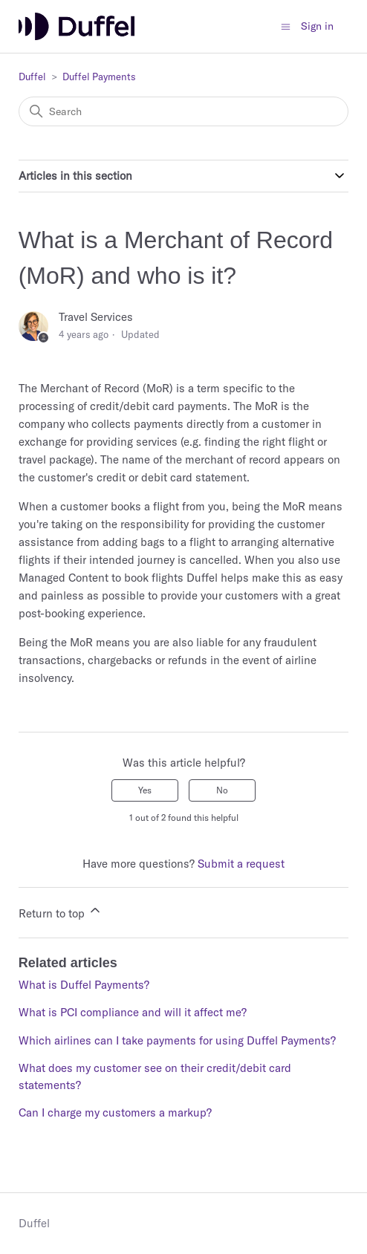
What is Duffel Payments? (84, 985)
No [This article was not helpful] (222, 790)
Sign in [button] (317, 26)
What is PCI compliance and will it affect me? (133, 1012)
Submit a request (241, 864)
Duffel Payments (99, 76)
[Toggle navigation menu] (285, 25)
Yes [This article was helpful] (145, 790)
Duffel (32, 76)
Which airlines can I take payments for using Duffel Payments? (177, 1040)
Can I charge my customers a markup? (115, 1112)
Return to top (61, 911)
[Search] (184, 111)
